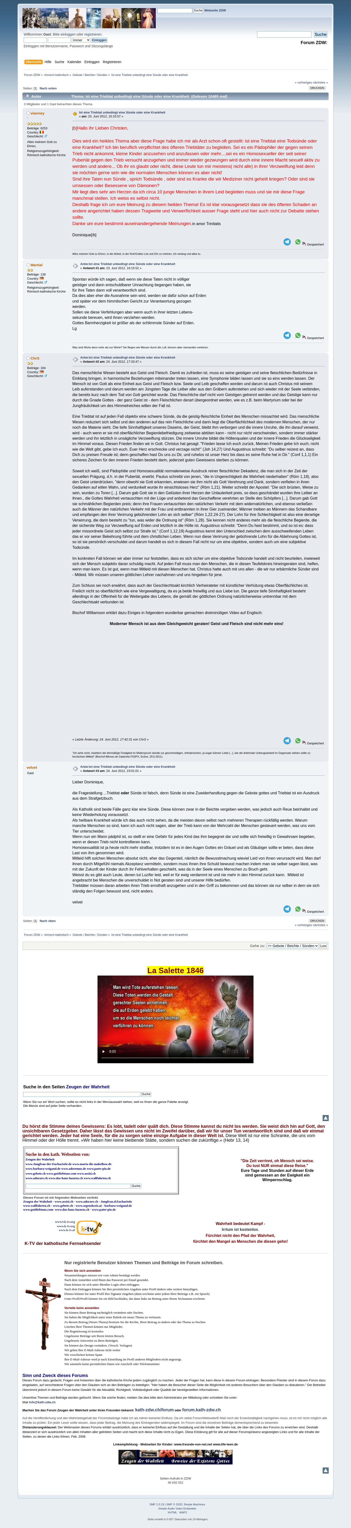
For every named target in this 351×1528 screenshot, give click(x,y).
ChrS (34, 358)
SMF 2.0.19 (157, 1504)
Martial (36, 265)
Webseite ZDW (215, 10)
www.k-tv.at (67, 1230)
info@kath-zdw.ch (42, 1402)
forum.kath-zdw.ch (201, 1409)
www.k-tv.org (66, 1226)
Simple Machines (194, 1504)
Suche (29, 1086)
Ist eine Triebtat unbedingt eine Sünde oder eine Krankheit (122, 112)
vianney (37, 113)
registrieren (92, 34)
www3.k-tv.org (65, 1222)
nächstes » (320, 82)
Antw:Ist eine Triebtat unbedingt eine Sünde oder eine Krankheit (127, 264)
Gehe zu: (257, 946)
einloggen (68, 34)
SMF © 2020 (174, 1504)
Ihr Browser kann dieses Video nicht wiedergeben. (176, 1019)
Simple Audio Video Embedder (177, 1508)
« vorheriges (303, 82)
